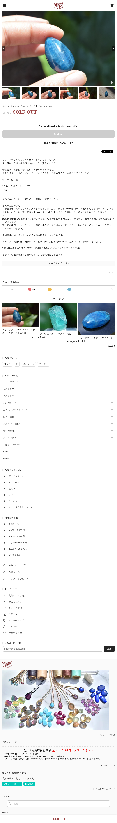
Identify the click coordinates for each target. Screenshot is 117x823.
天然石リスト (9, 402)
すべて (12, 289)
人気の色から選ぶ (12, 423)
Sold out (59, 134)
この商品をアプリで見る (58, 263)
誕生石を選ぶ (9, 430)
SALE (6, 451)
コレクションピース (13, 381)
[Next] (113, 48)
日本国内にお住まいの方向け (58, 142)
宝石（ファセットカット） (16, 409)
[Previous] (3, 48)
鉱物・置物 (8, 416)
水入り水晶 (8, 395)
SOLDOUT (8, 458)
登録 (109, 648)
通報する (110, 272)
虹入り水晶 (8, 388)
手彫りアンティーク (13, 444)
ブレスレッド (9, 437)
